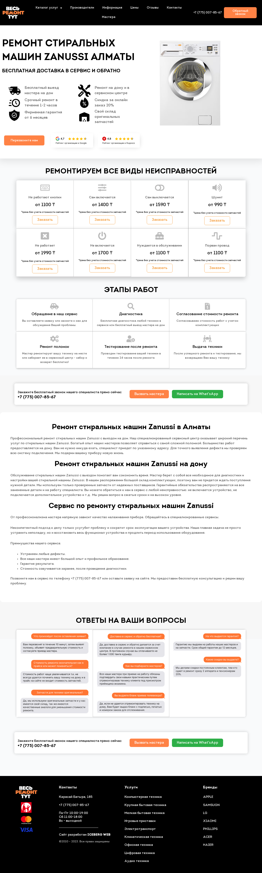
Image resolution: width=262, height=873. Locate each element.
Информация (112, 7)
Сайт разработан (85, 834)
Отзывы (153, 7)
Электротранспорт (140, 829)
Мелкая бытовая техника (144, 813)
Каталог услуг (49, 8)
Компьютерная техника (143, 797)
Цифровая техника (139, 853)
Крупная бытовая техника (145, 805)
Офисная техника (138, 845)
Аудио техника (136, 861)
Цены (134, 7)
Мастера (108, 17)
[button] (240, 12)
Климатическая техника (143, 837)
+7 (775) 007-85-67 (207, 12)
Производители (82, 7)
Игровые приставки (140, 821)
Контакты (174, 7)
